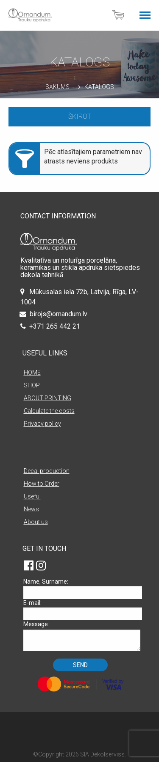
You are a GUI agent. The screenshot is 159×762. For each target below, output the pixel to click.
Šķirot (79, 116)
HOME (32, 372)
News (31, 509)
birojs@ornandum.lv (58, 314)
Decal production (47, 470)
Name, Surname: (81, 588)
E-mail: (81, 609)
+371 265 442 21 (54, 326)
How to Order (41, 483)
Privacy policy (42, 423)
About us (36, 522)
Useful (32, 496)
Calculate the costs (49, 410)
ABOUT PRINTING (47, 398)
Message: (81, 636)
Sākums (57, 86)
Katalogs (99, 86)
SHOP (32, 385)
